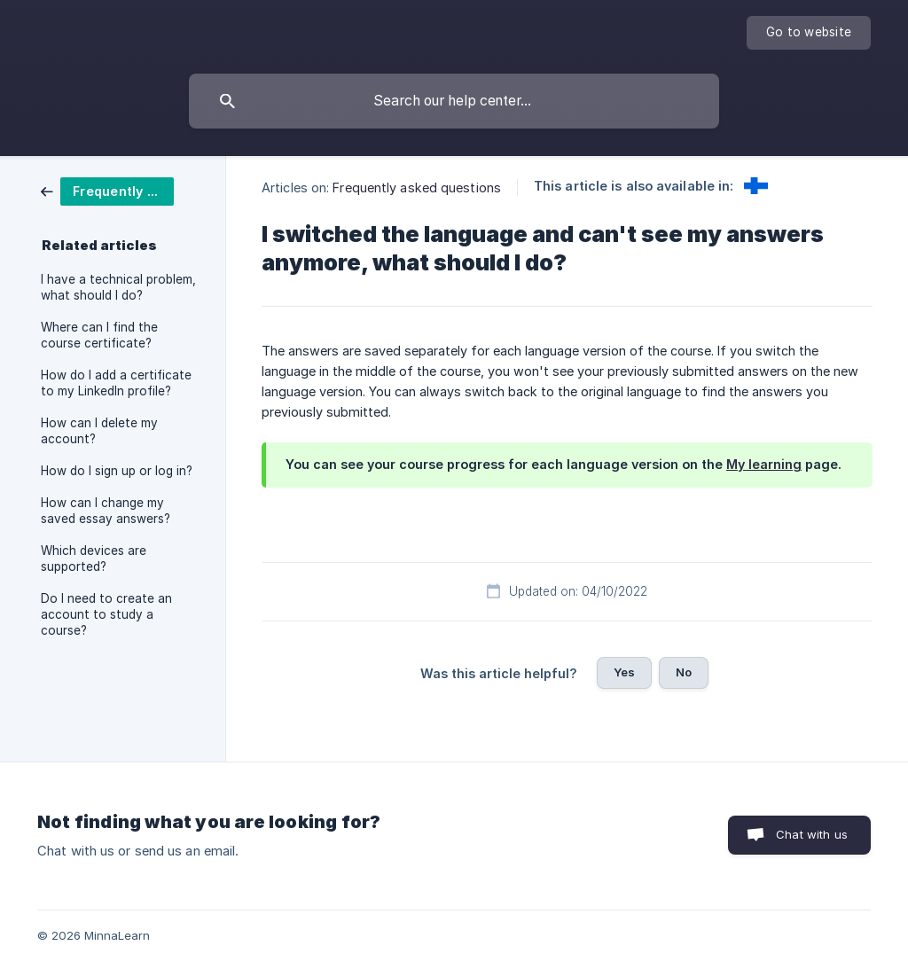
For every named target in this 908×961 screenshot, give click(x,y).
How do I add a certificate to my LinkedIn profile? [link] (116, 383)
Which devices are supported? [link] (93, 558)
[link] (107, 190)
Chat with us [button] (812, 834)
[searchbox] (454, 101)
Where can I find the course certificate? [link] (99, 335)
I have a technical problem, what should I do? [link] (118, 287)
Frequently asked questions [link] (417, 187)
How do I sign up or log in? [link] (116, 471)
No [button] (684, 672)
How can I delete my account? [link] (99, 431)
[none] (809, 33)
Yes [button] (624, 672)
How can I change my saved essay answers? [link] (105, 511)
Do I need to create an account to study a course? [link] (106, 614)
